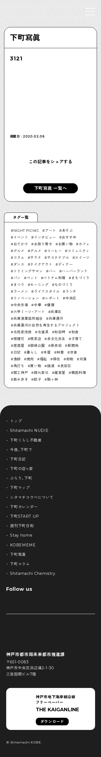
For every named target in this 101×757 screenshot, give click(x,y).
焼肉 (30, 359)
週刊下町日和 (22, 525)
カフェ (84, 244)
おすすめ (69, 237)
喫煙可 (19, 339)
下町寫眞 (25, 37)
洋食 (73, 352)
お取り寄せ (43, 244)
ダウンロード (52, 721)
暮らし (32, 352)
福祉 (43, 359)
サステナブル (58, 257)
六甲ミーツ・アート (29, 311)
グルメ (19, 251)
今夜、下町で (21, 449)
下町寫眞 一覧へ (50, 188)
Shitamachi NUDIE (29, 430)
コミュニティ (79, 251)
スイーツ (82, 257)
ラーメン (20, 291)
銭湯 (50, 366)
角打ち (19, 366)
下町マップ (20, 487)
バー (52, 271)
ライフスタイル (47, 291)
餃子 (37, 379)
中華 (37, 305)
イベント (20, 237)
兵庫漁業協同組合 (28, 318)
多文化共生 (56, 339)
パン (17, 278)
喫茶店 (35, 339)
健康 (50, 305)
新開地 (73, 345)
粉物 (70, 359)
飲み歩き (20, 379)
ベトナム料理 (54, 278)
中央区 (70, 298)
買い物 (35, 366)
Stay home (21, 535)
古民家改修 (22, 332)
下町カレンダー (24, 506)
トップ (16, 421)
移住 (56, 359)
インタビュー (45, 237)
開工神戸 (20, 372)
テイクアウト (41, 264)
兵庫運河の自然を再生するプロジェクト (46, 325)
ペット (32, 278)
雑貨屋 (59, 372)
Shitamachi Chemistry (32, 573)
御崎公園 (37, 345)
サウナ (35, 257)
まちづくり (80, 278)
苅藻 (83, 359)
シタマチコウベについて (32, 497)
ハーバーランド (75, 271)
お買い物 (65, 244)
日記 (17, 352)
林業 (60, 352)
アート (50, 230)
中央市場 (20, 305)
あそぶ (67, 230)
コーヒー (54, 251)
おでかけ (20, 244)
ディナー (65, 264)
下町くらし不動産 (26, 440)
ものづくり (63, 284)
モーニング (39, 284)
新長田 (56, 345)
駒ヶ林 (52, 379)
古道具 (43, 332)
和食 (75, 332)
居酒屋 (19, 345)
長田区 (65, 366)
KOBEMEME (23, 545)
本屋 (47, 352)
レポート (52, 298)
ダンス (19, 264)
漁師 (17, 359)
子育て (76, 339)
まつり (19, 284)
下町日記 (18, 459)
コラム (19, 257)
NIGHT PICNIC (26, 230)
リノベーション (26, 298)
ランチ (70, 291)
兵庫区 (56, 311)
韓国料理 (78, 372)
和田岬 (59, 332)
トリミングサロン (28, 271)
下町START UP (24, 516)
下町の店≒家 (21, 468)
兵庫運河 (56, 318)
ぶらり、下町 (21, 478)
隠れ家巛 (41, 372)
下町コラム (20, 564)
